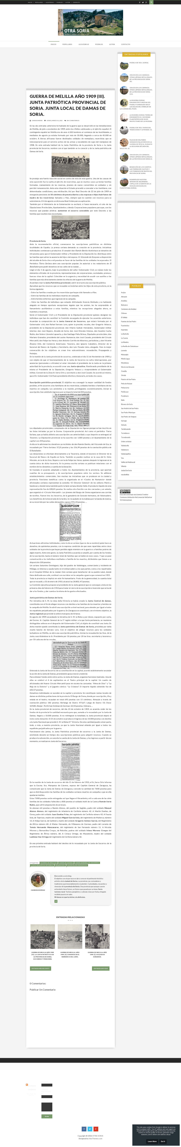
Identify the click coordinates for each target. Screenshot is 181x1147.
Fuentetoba (125, 326)
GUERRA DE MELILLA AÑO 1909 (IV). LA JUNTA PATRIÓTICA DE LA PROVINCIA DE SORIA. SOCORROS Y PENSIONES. (42, 956)
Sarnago (124, 421)
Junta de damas (66, 862)
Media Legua (125, 359)
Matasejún (124, 355)
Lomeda (124, 350)
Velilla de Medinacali (128, 462)
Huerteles (124, 330)
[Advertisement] (70, 68)
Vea (122, 458)
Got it (163, 1141)
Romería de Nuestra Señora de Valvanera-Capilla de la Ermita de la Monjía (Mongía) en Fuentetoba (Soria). (135, 184)
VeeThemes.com (95, 1139)
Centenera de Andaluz (128, 309)
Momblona (125, 363)
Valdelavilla (125, 446)
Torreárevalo (125, 437)
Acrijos (123, 292)
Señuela (123, 425)
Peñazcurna (125, 388)
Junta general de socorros (87, 862)
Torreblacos (125, 433)
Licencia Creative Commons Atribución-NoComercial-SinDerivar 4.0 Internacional (136, 497)
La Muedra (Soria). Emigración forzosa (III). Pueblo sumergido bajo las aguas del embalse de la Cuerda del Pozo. (135, 104)
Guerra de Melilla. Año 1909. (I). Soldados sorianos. (97, 955)
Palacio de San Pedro (128, 379)
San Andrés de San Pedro (130, 408)
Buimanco (124, 305)
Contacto (76, 2)
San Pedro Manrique (128, 412)
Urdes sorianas (126, 441)
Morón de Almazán (127, 367)
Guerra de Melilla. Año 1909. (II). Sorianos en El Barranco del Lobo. (70, 955)
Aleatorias (50, 2)
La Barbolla (125, 334)
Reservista (60, 865)
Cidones (124, 313)
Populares (39, 2)
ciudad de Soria (126, 470)
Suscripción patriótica (77, 865)
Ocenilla (124, 371)
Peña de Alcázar (126, 384)
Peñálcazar (125, 392)
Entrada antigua (101, 968)
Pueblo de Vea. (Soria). (139, 63)
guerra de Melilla (49, 862)
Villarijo (123, 466)
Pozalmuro (125, 396)
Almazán (124, 297)
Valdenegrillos (126, 454)
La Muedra (124, 342)
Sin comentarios (73, 120)
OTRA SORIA (97, 1136)
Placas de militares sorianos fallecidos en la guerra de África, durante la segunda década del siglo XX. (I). (136, 144)
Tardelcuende (125, 429)
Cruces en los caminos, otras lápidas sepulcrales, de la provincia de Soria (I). (141, 157)
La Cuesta (124, 338)
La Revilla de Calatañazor (129, 346)
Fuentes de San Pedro (128, 321)
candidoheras (37, 120)
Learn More (152, 1141)
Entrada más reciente (40, 968)
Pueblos (60, 2)
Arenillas (124, 301)
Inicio (30, 2)
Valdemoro (125, 450)
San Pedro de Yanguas (128, 417)
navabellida (125, 475)
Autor (67, 2)
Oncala (123, 375)
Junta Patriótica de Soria (42, 865)
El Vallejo (124, 317)
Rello (123, 400)
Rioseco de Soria (127, 404)
